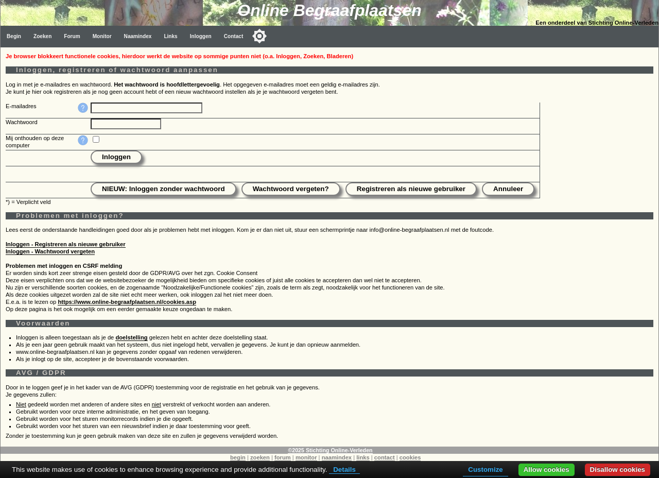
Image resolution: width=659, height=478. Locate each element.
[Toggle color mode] (259, 36)
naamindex (337, 457)
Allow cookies (546, 469)
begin (238, 457)
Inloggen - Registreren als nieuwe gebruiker (66, 244)
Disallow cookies (617, 469)
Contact (234, 36)
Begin (14, 36)
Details (344, 469)
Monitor (102, 36)
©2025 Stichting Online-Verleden (330, 450)
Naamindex (138, 36)
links (363, 457)
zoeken (260, 457)
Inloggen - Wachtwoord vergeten (50, 251)
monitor (306, 457)
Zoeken (42, 36)
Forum (72, 36)
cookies (410, 457)
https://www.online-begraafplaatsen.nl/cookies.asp (127, 302)
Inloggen (201, 36)
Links (170, 36)
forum (282, 457)
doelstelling (131, 337)
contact (384, 457)
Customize (485, 469)
